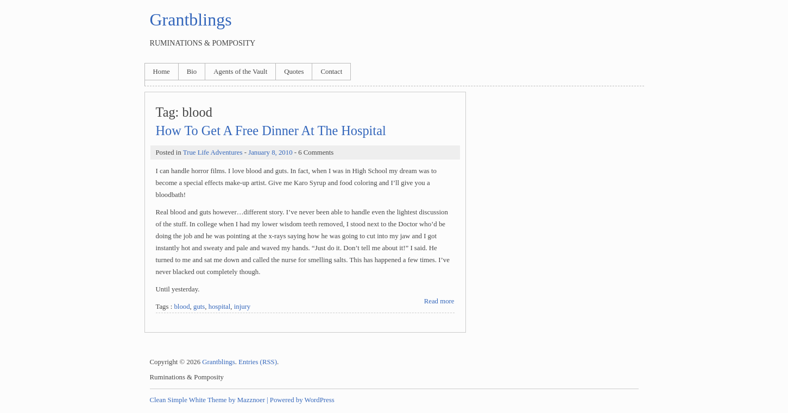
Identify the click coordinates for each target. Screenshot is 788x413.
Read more (439, 301)
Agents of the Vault (240, 71)
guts (199, 306)
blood (182, 306)
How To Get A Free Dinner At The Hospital (271, 130)
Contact (331, 71)
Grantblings (191, 19)
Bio (192, 71)
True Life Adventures (213, 152)
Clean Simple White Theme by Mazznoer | (209, 400)
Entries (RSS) (257, 362)
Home (161, 71)
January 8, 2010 (270, 152)
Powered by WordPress (302, 400)
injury (242, 306)
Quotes (294, 71)
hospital (220, 306)
